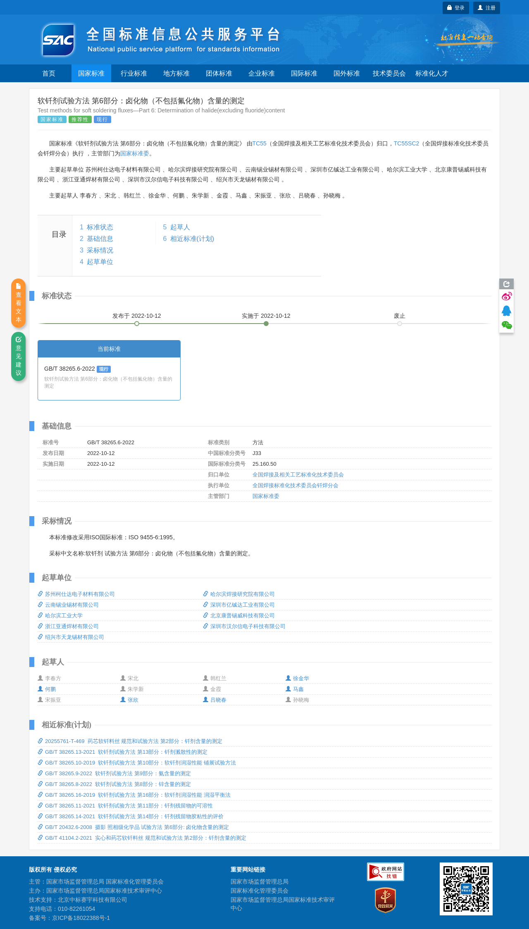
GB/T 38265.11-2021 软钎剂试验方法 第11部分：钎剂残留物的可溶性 (125, 806)
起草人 (180, 227)
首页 (48, 73)
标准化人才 (431, 73)
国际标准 (304, 73)
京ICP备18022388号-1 (81, 918)
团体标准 (219, 73)
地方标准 (176, 73)
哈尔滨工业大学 (60, 615)
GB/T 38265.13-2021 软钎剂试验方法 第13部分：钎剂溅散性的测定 (122, 752)
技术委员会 (389, 73)
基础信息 (100, 238)
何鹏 (47, 689)
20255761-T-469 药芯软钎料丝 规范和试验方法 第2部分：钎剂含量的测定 (130, 741)
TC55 (260, 143)
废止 (399, 315)
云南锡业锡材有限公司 (68, 605)
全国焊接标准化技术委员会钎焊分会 (295, 485)
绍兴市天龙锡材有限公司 (71, 637)
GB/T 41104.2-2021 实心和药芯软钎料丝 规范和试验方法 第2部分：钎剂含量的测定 (142, 838)
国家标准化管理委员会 (259, 890)
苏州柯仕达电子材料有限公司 (76, 594)
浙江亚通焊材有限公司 (68, 626)
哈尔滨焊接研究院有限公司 (239, 594)
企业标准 (261, 73)
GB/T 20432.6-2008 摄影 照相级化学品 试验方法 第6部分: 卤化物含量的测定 (133, 827)
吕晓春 (214, 700)
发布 (136, 315)
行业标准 (134, 73)
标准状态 (100, 227)
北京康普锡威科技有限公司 (239, 615)
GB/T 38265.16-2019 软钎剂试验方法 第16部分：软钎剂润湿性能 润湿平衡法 (134, 795)
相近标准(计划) (192, 238)
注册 (487, 8)
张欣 (129, 700)
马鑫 (295, 689)
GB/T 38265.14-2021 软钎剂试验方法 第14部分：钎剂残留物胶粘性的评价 (131, 816)
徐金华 (297, 678)
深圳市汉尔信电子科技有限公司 (244, 626)
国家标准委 (134, 153)
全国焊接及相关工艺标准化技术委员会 (298, 475)
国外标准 (347, 73)
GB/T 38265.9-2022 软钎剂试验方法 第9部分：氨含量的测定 (114, 773)
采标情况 (100, 250)
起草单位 (100, 261)
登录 (456, 8)
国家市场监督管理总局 (259, 881)
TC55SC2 (406, 143)
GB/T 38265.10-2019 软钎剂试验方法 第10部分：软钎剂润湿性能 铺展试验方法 (137, 763)
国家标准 (91, 73)
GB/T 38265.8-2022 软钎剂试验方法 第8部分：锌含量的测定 (114, 784)
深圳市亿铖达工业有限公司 (239, 605)
